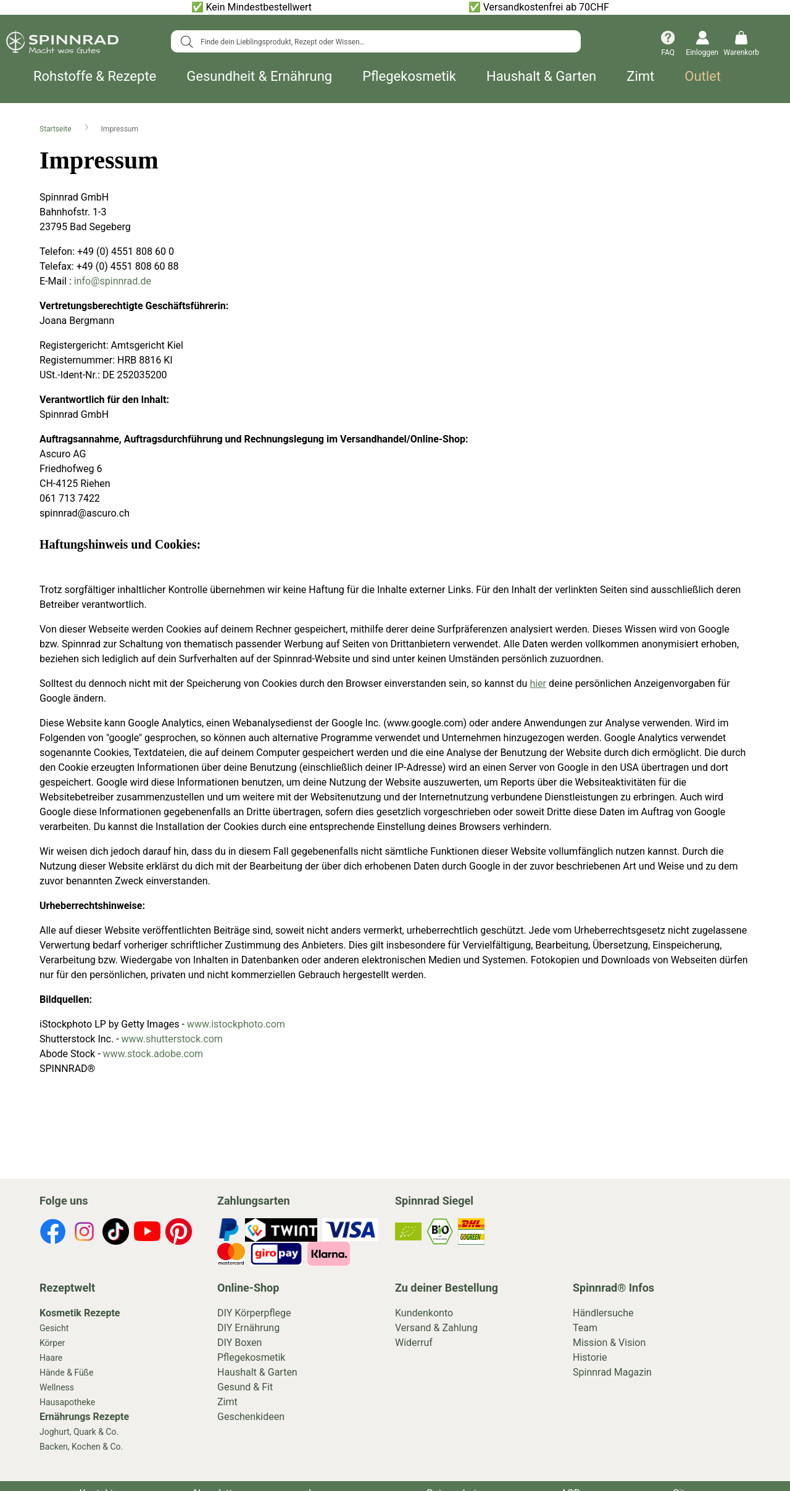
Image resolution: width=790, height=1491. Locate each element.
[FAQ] (668, 45)
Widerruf (414, 1342)
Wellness (57, 1387)
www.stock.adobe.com (154, 1054)
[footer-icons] (53, 1233)
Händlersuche (603, 1313)
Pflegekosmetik (409, 76)
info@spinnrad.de (112, 281)
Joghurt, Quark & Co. (79, 1432)
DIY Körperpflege (254, 1313)
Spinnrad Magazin (612, 1372)
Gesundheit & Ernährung (259, 76)
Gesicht (54, 1328)
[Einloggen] (699, 45)
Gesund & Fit (245, 1387)
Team (585, 1328)
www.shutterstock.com (172, 1039)
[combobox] (376, 41)
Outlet (702, 76)
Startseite (56, 129)
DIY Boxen (239, 1342)
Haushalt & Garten (541, 76)
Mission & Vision (609, 1342)
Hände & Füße (66, 1372)
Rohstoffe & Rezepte (94, 76)
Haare (51, 1358)
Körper (52, 1343)
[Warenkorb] (741, 45)
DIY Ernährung (248, 1328)
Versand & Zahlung (436, 1328)
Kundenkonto (424, 1313)
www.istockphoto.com (236, 1024)
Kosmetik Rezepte (80, 1313)
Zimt (640, 76)
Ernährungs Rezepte (84, 1416)
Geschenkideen (251, 1416)
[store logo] (62, 44)
